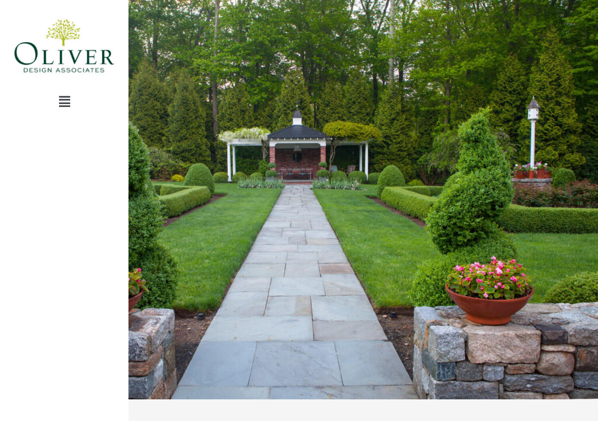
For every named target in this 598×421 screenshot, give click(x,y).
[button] (64, 102)
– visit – (64, 140)
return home (64, 168)
